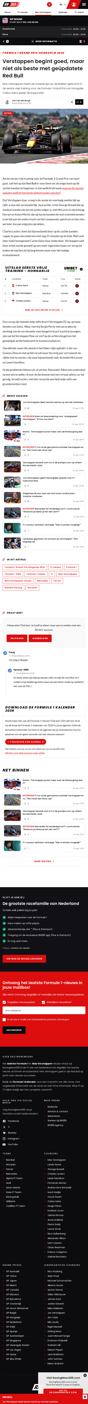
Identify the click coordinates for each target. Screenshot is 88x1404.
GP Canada (12, 1290)
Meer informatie (44, 41)
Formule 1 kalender (24, 1081)
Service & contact (58, 1111)
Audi (8, 1183)
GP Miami (11, 1285)
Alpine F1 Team (14, 1178)
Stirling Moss (54, 1331)
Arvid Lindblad (55, 1220)
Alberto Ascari (55, 1285)
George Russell (56, 1169)
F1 (52, 574)
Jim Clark (53, 1317)
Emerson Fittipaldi (57, 1340)
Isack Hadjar (54, 1192)
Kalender (63, 12)
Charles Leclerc (56, 1174)
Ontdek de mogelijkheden (24, 958)
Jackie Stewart (56, 1303)
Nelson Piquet (55, 1349)
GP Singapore (13, 1340)
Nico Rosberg (55, 1271)
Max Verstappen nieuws (18, 581)
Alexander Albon (57, 1238)
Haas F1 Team (13, 1192)
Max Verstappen (43, 12)
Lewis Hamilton (56, 1178)
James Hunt (54, 1299)
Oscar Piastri (55, 1197)
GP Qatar (11, 1354)
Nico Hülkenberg (57, 1233)
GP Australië (12, 1271)
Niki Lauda (53, 1322)
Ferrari (7, 214)
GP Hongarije (13, 1317)
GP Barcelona (13, 1299)
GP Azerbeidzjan (15, 1336)
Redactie (53, 1107)
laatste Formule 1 (18, 1063)
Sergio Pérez (54, 1206)
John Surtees (55, 1359)
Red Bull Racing (13, 587)
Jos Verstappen (56, 1313)
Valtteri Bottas (56, 1215)
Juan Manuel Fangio (59, 1336)
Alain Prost (53, 1276)
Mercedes (42, 581)
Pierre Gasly (54, 1224)
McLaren (32, 587)
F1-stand (79, 12)
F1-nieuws (23, 12)
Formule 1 (49, 178)
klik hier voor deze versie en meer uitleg (24, 753)
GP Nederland (13, 1322)
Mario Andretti (55, 1363)
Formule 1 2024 (13, 574)
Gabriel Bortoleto (57, 1256)
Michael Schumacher (60, 1280)
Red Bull (31, 183)
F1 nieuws (55, 567)
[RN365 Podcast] (49, 4)
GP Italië (10, 1326)
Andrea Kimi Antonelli (59, 1187)
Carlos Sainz (54, 1201)
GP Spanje (11, 1331)
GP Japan (11, 1280)
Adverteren (54, 1116)
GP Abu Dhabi (13, 1359)
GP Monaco (12, 1294)
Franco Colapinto (57, 1252)
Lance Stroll (54, 1229)
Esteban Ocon (56, 1210)
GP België (11, 1313)
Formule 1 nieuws (36, 574)
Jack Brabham (56, 1354)
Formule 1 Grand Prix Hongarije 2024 (34, 53)
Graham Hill (54, 1345)
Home (7, 12)
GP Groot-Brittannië (17, 1308)
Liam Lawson (55, 1243)
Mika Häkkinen (55, 1308)
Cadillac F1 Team (15, 1206)
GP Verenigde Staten (17, 1345)
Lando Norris (54, 1164)
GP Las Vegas (13, 1349)
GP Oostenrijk (13, 1303)
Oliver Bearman (56, 1247)
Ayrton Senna (55, 1290)
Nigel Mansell (55, 1326)
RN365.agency (55, 1125)
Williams (10, 1201)
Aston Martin (13, 1187)
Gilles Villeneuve (56, 1294)
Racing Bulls (12, 1197)
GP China (11, 1276)
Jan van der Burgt (21, 100)
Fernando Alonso (57, 1183)
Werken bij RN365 (57, 1120)
